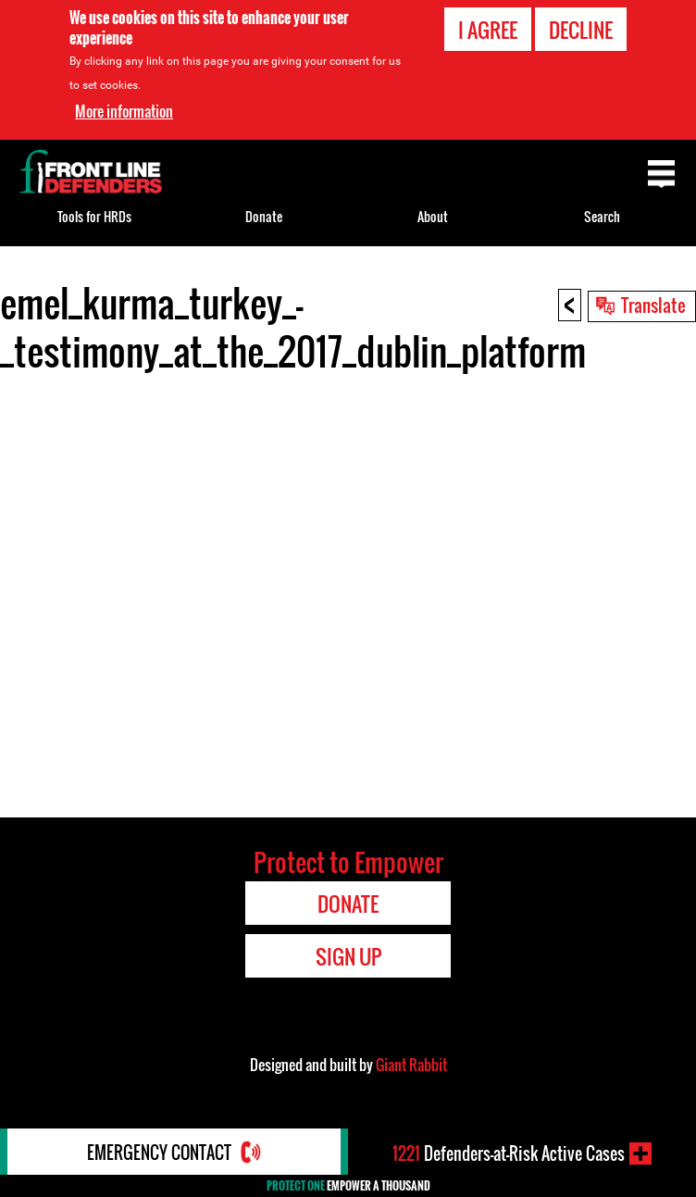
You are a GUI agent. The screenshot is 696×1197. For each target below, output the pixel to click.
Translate (653, 305)
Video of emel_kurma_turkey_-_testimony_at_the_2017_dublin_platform (348, 591)
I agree (487, 29)
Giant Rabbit (411, 1065)
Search (602, 216)
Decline (581, 29)
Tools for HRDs (94, 216)
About (432, 216)
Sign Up (348, 956)
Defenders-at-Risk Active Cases (508, 1153)
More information (124, 111)
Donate (263, 216)
